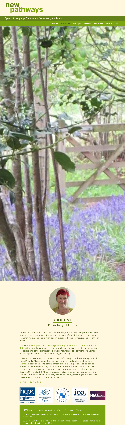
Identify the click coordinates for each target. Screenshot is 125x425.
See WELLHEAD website (31, 382)
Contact (109, 23)
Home (55, 23)
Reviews (87, 23)
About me (65, 23)
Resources (98, 23)
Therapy (77, 23)
